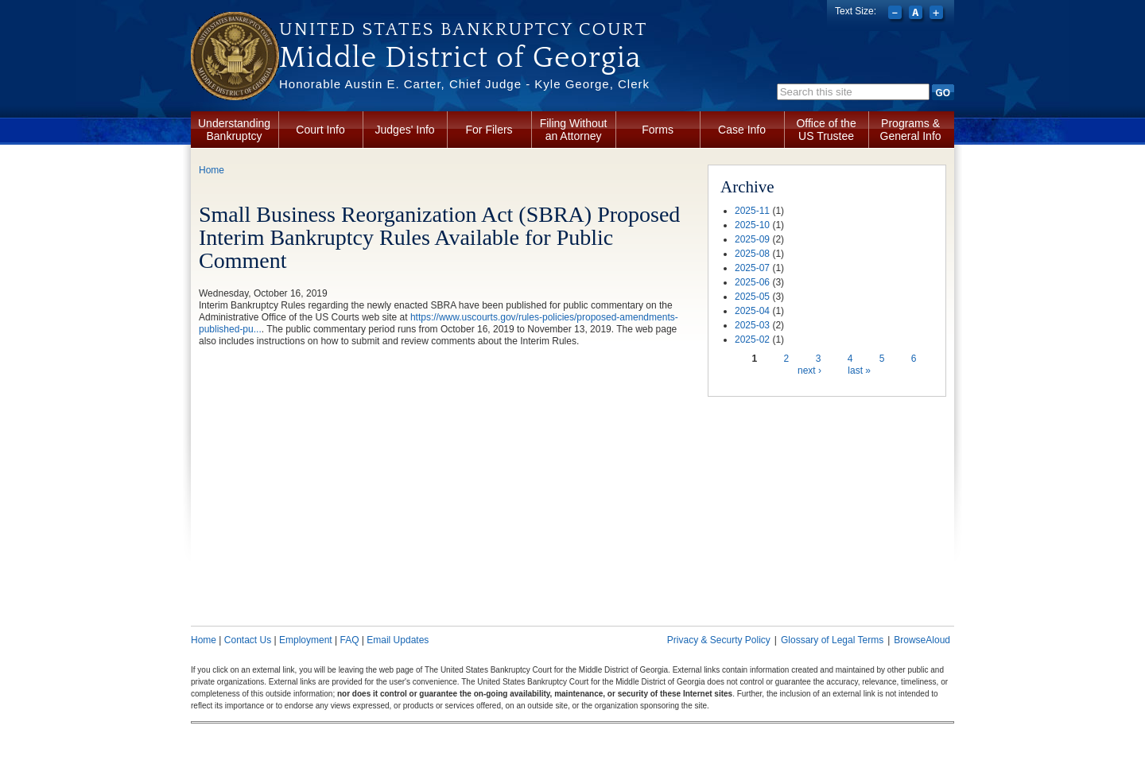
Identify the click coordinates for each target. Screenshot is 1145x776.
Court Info (320, 129)
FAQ (349, 640)
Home (211, 170)
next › (809, 370)
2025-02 (752, 339)
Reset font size (917, 14)
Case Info (742, 129)
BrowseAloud (922, 640)
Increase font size (938, 14)
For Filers (489, 129)
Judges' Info (405, 129)
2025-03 (752, 325)
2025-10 (752, 225)
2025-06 (752, 282)
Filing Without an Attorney (573, 129)
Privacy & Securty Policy (718, 640)
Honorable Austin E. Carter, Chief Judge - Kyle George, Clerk (464, 84)
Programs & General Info (910, 129)
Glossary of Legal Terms (832, 640)
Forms (657, 129)
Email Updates (398, 640)
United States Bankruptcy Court (463, 29)
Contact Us (247, 640)
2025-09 (752, 239)
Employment (305, 640)
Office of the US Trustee (826, 129)
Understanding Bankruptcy (234, 129)
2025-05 (752, 296)
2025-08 (752, 253)
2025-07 (752, 268)
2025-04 (752, 310)
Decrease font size (896, 14)
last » (859, 370)
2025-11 (752, 210)
